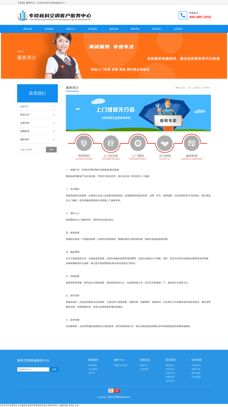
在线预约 (144, 369)
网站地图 (196, 373)
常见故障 (92, 29)
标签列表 (196, 369)
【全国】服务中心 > (27, 2)
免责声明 (39, 123)
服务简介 (39, 106)
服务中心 (70, 29)
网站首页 (27, 29)
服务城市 (39, 139)
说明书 (91, 373)
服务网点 (135, 29)
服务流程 (113, 29)
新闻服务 (49, 29)
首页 (189, 88)
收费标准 (39, 131)
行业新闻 (92, 369)
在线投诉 (178, 29)
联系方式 (39, 115)
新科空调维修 (115, 397)
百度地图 (196, 377)
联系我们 (156, 29)
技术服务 (92, 365)
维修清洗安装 (121, 365)
